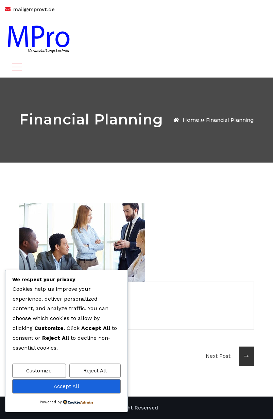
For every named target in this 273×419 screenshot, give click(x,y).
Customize (39, 371)
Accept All (66, 386)
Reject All (95, 371)
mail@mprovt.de (34, 9)
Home (186, 120)
